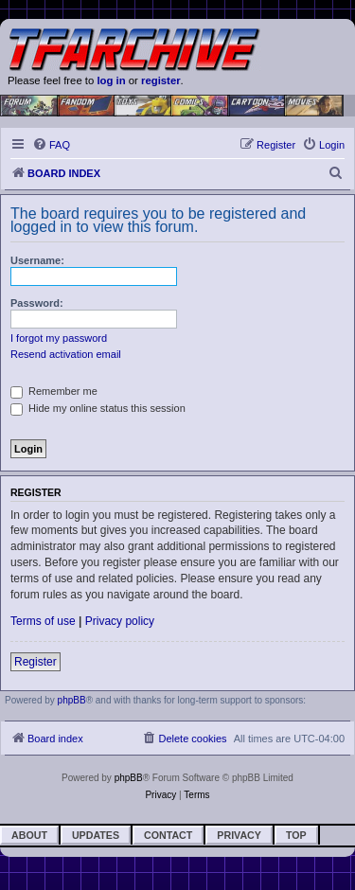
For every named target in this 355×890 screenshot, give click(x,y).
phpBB (72, 700)
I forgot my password (58, 338)
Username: (37, 260)
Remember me (54, 391)
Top (296, 835)
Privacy (239, 835)
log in (111, 80)
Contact (168, 835)
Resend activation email (65, 354)
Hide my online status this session (98, 408)
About (29, 835)
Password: (36, 303)
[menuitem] (51, 145)
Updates (95, 835)
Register (35, 661)
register (161, 80)
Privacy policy (119, 621)
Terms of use (43, 621)
